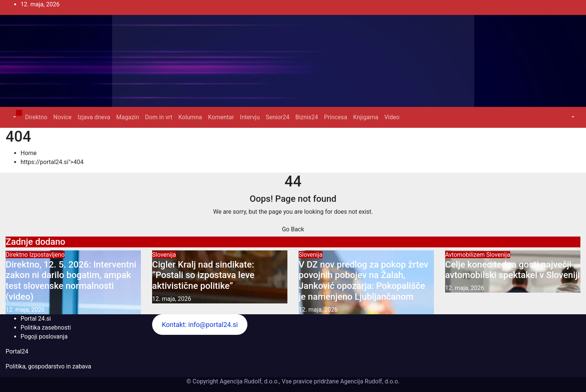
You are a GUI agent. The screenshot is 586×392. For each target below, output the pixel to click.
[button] (14, 117)
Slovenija (164, 254)
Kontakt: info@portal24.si (200, 324)
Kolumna (190, 117)
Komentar (221, 117)
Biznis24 (306, 117)
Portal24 (17, 351)
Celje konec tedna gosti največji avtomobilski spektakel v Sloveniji (512, 270)
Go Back (293, 229)
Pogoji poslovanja (44, 336)
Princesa (335, 117)
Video (392, 117)
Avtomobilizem (465, 254)
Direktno (36, 117)
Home (29, 153)
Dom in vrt (158, 117)
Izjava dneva (93, 117)
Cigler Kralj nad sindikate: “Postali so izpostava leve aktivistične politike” (203, 275)
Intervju (250, 117)
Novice (62, 117)
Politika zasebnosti (46, 327)
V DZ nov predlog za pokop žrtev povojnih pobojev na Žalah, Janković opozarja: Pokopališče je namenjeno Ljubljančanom (363, 280)
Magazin (127, 117)
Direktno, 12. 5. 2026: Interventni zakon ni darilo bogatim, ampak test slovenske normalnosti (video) (71, 280)
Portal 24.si (36, 318)
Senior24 (277, 117)
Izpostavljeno (46, 254)
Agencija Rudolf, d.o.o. (369, 381)
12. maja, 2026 (25, 309)
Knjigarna (365, 117)
